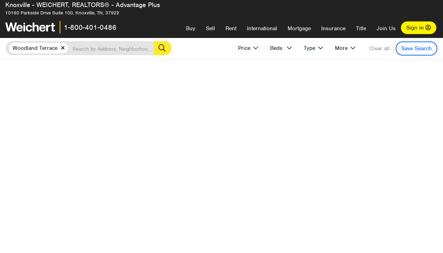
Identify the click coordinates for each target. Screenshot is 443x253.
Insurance (333, 28)
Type (309, 48)
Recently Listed (219, 101)
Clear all (379, 48)
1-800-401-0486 (90, 27)
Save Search (416, 48)
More (341, 48)
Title (361, 28)
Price (244, 48)
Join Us (386, 28)
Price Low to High (310, 101)
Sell (210, 28)
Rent (231, 28)
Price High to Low (263, 101)
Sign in (418, 27)
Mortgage (299, 28)
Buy (190, 28)
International (262, 28)
